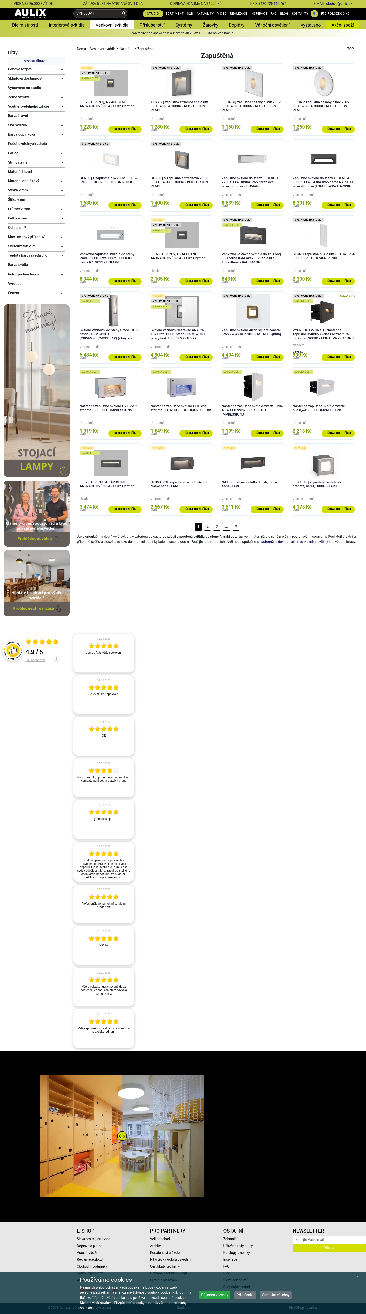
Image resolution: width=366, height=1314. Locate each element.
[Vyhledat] (123, 14)
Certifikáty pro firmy (165, 1266)
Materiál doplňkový (23, 181)
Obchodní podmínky (92, 1266)
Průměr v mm (19, 209)
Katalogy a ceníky (236, 1253)
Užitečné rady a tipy (238, 1246)
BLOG (284, 13)
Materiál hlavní (20, 171)
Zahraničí (230, 1239)
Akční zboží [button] (342, 25)
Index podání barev (23, 274)
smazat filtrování (36, 61)
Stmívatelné (18, 162)
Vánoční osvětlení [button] (272, 25)
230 (35, 660)
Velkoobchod (160, 1239)
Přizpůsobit (245, 1295)
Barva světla (18, 265)
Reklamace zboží (90, 1259)
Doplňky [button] (236, 25)
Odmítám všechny (275, 1295)
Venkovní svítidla (103, 49)
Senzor (14, 293)
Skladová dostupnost (25, 78)
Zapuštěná (145, 49)
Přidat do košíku (124, 129)
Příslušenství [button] (152, 25)
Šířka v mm (17, 199)
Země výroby (18, 97)
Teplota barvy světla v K (27, 255)
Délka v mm (17, 218)
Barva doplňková (21, 134)
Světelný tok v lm (22, 246)
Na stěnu (126, 49)
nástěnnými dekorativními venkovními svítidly (294, 542)
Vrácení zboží (87, 1253)
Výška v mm (18, 190)
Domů (81, 49)
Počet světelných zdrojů (27, 144)
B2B (190, 13)
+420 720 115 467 (272, 4)
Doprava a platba (90, 1246)
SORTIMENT (175, 13)
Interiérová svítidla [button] (66, 25)
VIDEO (222, 13)
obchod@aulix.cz (339, 4)
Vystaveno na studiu (24, 88)
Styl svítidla (17, 125)
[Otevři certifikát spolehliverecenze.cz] (42, 642)
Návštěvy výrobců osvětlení (170, 1259)
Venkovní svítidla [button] (112, 25)
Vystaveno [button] (311, 25)
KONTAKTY (300, 13)
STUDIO (153, 13)
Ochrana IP (17, 227)
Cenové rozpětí (20, 69)
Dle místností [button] (25, 25)
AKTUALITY (205, 13)
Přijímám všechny (214, 1295)
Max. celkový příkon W (26, 237)
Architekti (157, 1246)
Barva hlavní (18, 115)
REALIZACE (238, 13)
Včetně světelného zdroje (28, 106)
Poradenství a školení (166, 1253)
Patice (13, 153)
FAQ (274, 13)
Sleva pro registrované (94, 1239)
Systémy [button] (184, 25)
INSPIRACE (259, 13)
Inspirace (230, 1259)
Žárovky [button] (210, 25)
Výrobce (14, 283)
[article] (103, 653)
